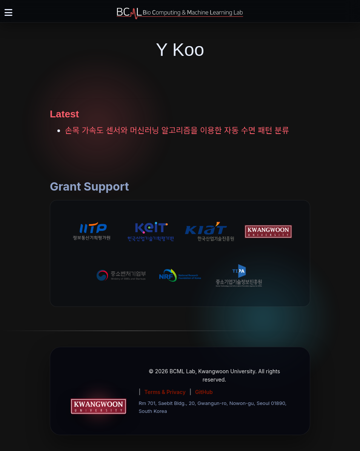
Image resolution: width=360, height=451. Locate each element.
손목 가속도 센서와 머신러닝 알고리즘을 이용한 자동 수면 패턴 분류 (177, 130)
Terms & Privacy (165, 392)
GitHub (204, 392)
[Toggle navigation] (8, 13)
